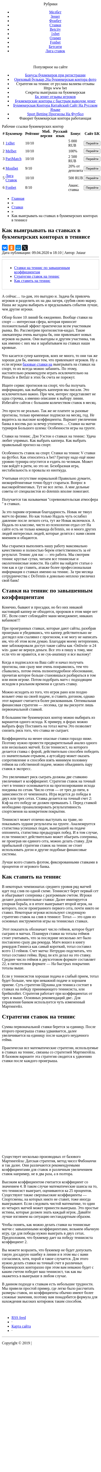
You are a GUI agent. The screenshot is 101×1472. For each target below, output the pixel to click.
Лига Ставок (11, 178)
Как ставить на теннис (32, 281)
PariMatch (14, 159)
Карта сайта (21, 1326)
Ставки (55, 25)
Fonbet (55, 42)
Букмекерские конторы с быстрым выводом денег (55, 101)
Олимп (55, 38)
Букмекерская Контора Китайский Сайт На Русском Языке (55, 107)
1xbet (55, 34)
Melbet (11, 151)
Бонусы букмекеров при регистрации (55, 75)
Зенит (55, 16)
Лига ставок (55, 51)
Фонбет (55, 21)
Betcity (55, 29)
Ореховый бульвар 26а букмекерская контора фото (55, 79)
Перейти (92, 143)
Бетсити (55, 47)
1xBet (10, 143)
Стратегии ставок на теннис (36, 276)
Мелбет (55, 12)
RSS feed (18, 1318)
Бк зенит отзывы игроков (55, 97)
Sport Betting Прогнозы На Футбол (55, 114)
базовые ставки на (37, 364)
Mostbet (12, 168)
